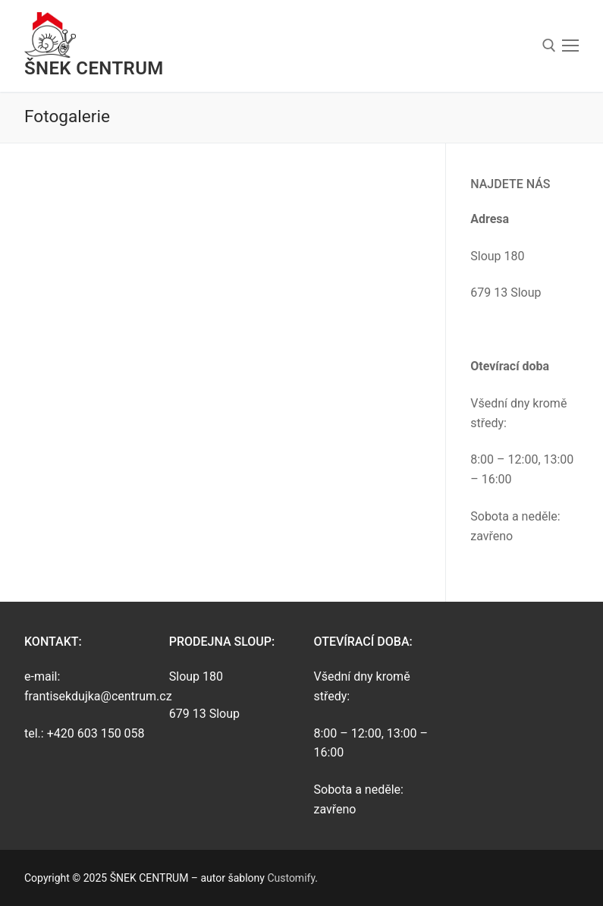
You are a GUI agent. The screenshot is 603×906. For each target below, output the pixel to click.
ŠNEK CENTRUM (94, 68)
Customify (291, 878)
